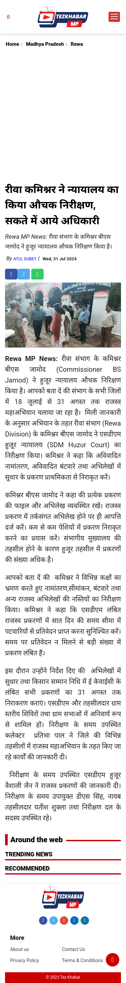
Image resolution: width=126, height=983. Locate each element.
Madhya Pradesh (45, 44)
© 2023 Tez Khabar (63, 977)
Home (12, 44)
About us (19, 949)
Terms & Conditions (82, 960)
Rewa (77, 44)
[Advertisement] (63, 115)
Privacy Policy (24, 960)
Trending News (28, 854)
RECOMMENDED (27, 868)
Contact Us (73, 949)
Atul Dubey (25, 259)
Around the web (36, 839)
